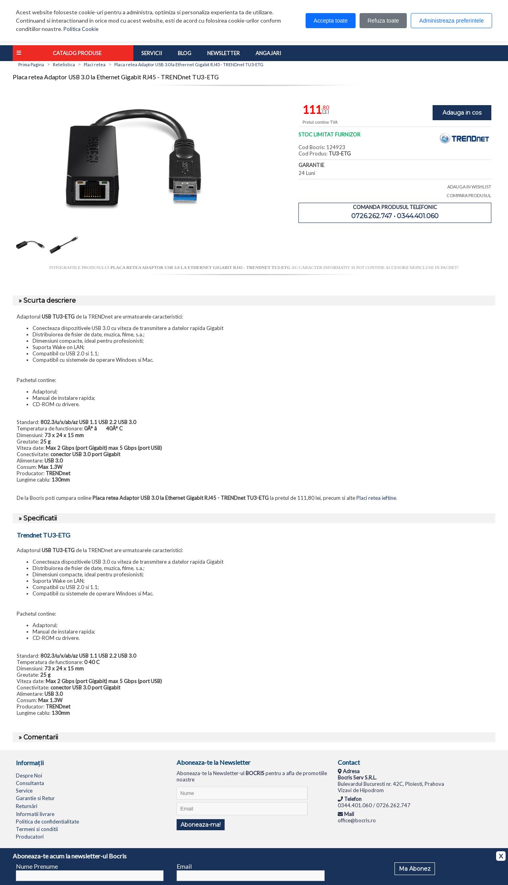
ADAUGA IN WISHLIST (469, 186)
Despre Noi (29, 775)
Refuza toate (383, 20)
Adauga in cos (462, 112)
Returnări (26, 806)
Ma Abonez (415, 868)
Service (24, 790)
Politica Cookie (81, 29)
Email (184, 866)
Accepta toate (331, 20)
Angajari (268, 53)
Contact (349, 762)
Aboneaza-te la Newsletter (213, 762)
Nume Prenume (37, 866)
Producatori (30, 836)
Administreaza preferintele (451, 20)
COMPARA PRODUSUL (468, 195)
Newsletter (223, 53)
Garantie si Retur (35, 798)
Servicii (151, 53)
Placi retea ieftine (376, 498)
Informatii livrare (35, 814)
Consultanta (30, 783)
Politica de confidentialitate (47, 821)
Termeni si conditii (37, 829)
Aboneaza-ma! (201, 824)
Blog (184, 53)
